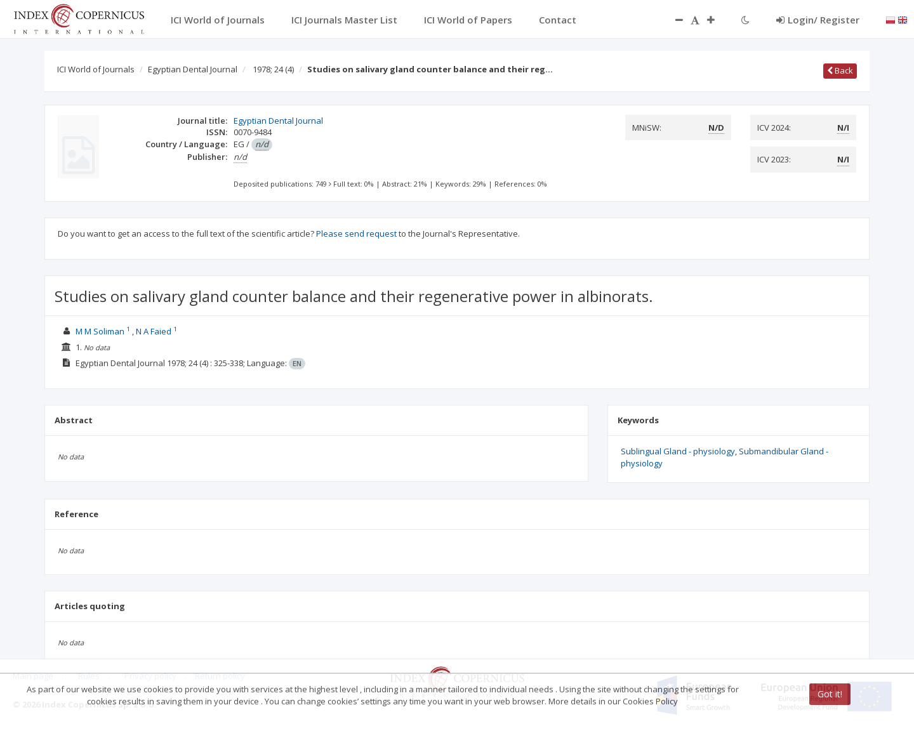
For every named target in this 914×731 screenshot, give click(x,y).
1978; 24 (273, 69)
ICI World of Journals (96, 69)
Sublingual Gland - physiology (678, 451)
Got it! (830, 694)
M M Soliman (100, 331)
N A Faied (153, 331)
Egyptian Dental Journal (192, 69)
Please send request (356, 233)
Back (840, 70)
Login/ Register (817, 19)
